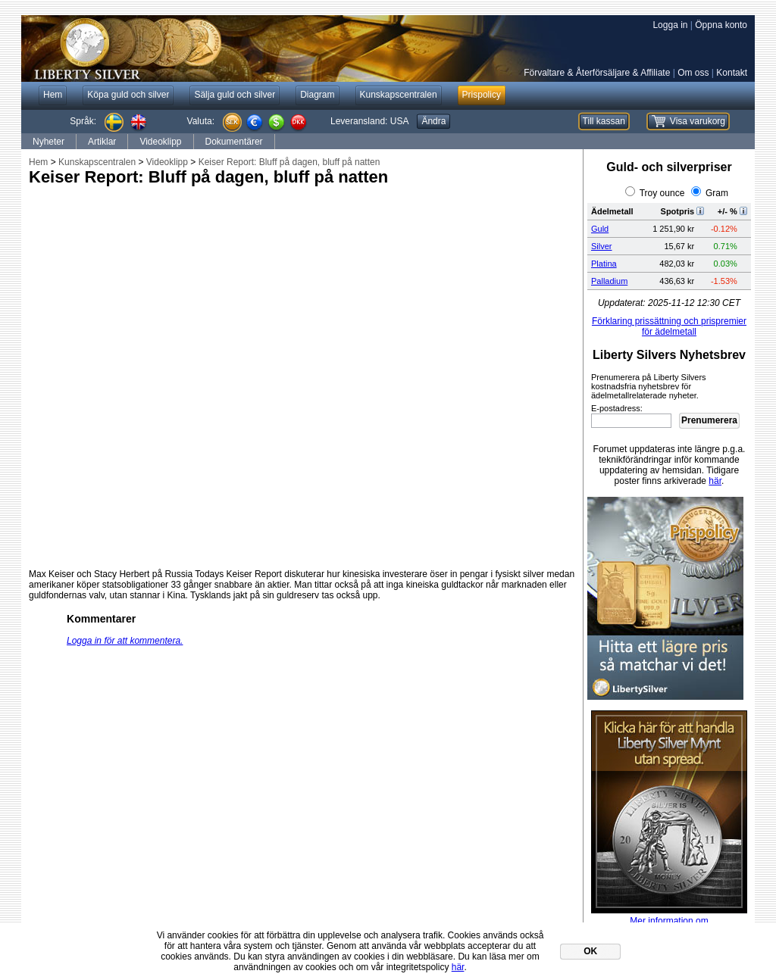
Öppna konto (721, 25)
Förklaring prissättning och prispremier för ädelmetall (669, 326)
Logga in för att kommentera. (125, 640)
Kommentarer (101, 619)
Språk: (83, 121)
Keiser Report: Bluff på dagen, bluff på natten (289, 162)
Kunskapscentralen (97, 162)
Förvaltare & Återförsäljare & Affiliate (597, 72)
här (715, 481)
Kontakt (731, 72)
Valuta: (200, 121)
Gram (717, 193)
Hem (38, 162)
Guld (600, 228)
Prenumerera (709, 420)
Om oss (693, 72)
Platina (604, 263)
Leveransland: (369, 121)
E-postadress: (617, 408)
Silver (601, 246)
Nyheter (48, 141)
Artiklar (102, 141)
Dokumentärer (234, 141)
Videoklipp (160, 141)
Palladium (609, 281)
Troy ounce (662, 193)
